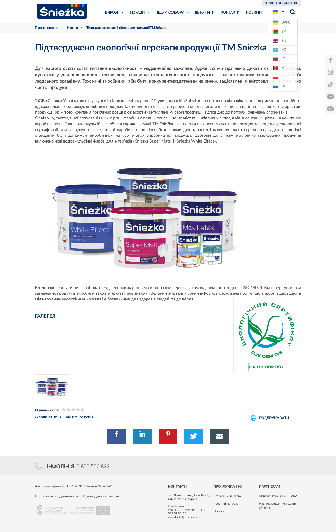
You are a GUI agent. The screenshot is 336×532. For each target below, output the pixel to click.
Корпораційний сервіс (228, 496)
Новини (218, 511)
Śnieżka (62, 11)
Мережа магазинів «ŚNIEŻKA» (278, 496)
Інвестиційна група (226, 503)
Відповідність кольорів (101, 496)
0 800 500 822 (93, 466)
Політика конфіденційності (56, 496)
